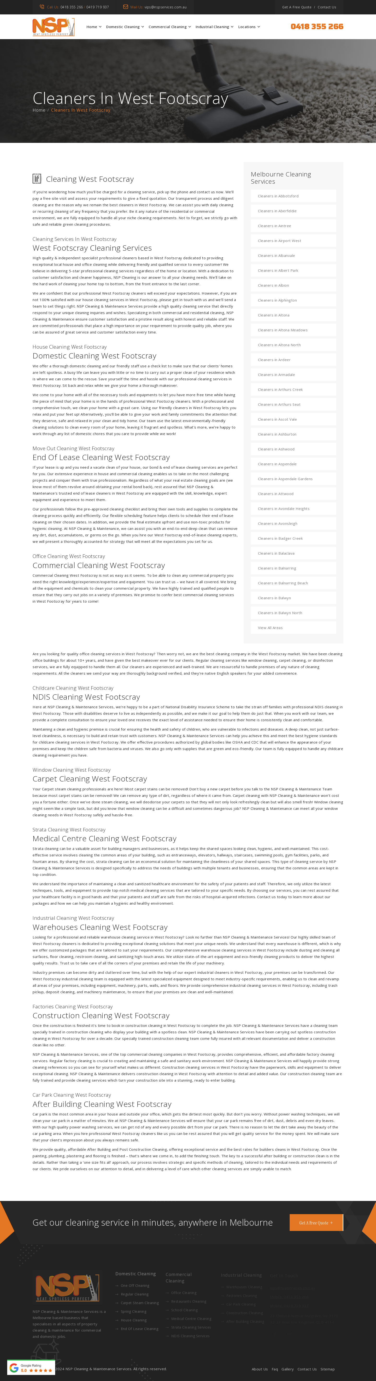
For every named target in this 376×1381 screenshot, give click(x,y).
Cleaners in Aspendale (277, 463)
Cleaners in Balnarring (277, 568)
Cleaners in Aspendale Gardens (285, 478)
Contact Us (327, 7)
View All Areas (270, 627)
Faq (275, 1369)
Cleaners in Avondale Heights (284, 508)
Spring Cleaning (130, 1313)
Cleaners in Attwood (276, 493)
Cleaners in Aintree (274, 225)
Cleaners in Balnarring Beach (283, 583)
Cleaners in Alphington (277, 300)
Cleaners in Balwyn (274, 597)
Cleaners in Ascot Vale (277, 419)
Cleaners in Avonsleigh (277, 523)
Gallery (288, 1369)
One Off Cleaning (132, 1287)
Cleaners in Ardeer (274, 359)
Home (92, 26)
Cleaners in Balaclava (276, 553)
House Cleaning (131, 1322)
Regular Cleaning (132, 1296)
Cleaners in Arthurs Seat (279, 404)
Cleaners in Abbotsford (278, 196)
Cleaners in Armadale (276, 374)
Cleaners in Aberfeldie (277, 210)
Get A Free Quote (296, 7)
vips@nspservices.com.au (166, 7)
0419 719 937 (97, 7)
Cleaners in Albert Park (278, 270)
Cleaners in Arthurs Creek (280, 389)
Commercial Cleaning (168, 26)
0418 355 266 (71, 7)
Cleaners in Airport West (279, 240)
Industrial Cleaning (212, 26)
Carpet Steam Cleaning (137, 1305)
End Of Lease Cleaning (136, 1331)
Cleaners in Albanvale (276, 255)
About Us (260, 1369)
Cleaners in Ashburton (277, 434)
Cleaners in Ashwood (276, 449)
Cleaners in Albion (273, 285)
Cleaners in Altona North (279, 344)
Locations (247, 26)
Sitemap (328, 1369)
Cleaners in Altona (273, 315)
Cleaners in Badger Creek (280, 538)
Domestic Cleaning (123, 26)
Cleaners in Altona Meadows (283, 329)
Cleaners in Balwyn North (280, 612)
